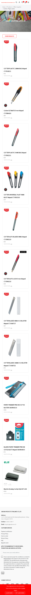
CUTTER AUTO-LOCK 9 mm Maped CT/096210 (15, 280)
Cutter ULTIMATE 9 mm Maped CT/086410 (13, 112)
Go (2, 573)
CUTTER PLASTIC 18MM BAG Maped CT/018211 (15, 70)
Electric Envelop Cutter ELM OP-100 (15, 489)
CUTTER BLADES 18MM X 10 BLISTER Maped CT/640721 (15, 364)
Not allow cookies (20, 593)
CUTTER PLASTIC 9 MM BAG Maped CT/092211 (15, 154)
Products (9, 7)
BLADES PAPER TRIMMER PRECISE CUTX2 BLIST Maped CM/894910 (14, 448)
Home (4, 7)
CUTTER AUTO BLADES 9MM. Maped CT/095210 (15, 238)
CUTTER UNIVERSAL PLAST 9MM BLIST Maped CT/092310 (14, 196)
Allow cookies (9, 593)
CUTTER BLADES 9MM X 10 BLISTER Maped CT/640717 (15, 322)
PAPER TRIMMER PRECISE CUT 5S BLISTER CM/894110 (14, 406)
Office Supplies (17, 7)
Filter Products (9, 36)
